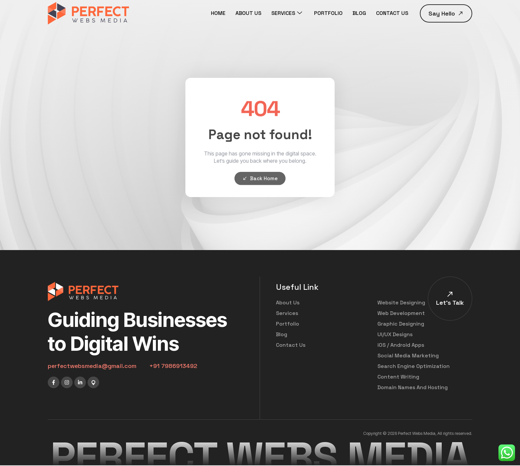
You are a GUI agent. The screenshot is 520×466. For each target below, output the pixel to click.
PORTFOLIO (328, 13)
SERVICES (286, 13)
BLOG (359, 13)
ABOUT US (248, 13)
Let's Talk (450, 303)
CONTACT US (392, 13)
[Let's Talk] (450, 294)
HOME (218, 13)
